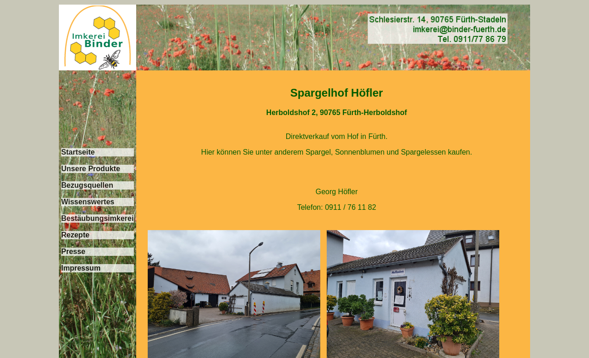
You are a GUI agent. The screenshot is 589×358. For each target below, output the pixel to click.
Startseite (78, 152)
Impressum (80, 268)
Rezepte (75, 235)
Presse (73, 251)
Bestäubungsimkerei (97, 218)
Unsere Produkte (90, 169)
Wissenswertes (87, 202)
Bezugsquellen (87, 185)
